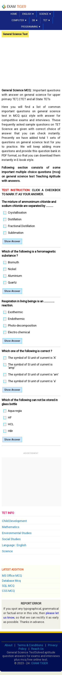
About (8, 645)
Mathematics (10, 527)
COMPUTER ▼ (19, 20)
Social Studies (11, 539)
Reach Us (37, 648)
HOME (14, 14)
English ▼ (28, 14)
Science (7, 551)
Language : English (14, 545)
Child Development (14, 521)
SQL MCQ (8, 585)
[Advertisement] (29, 61)
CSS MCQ (8, 591)
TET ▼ (46, 20)
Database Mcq (11, 580)
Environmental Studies (17, 533)
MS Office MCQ (12, 575)
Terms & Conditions (30, 645)
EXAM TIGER (39, 663)
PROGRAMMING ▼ (31, 26)
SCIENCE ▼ (45, 14)
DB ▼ (35, 20)
